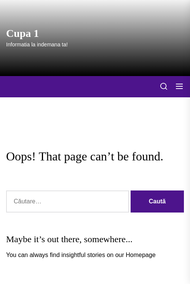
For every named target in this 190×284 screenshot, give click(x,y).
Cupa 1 (22, 33)
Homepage (140, 255)
